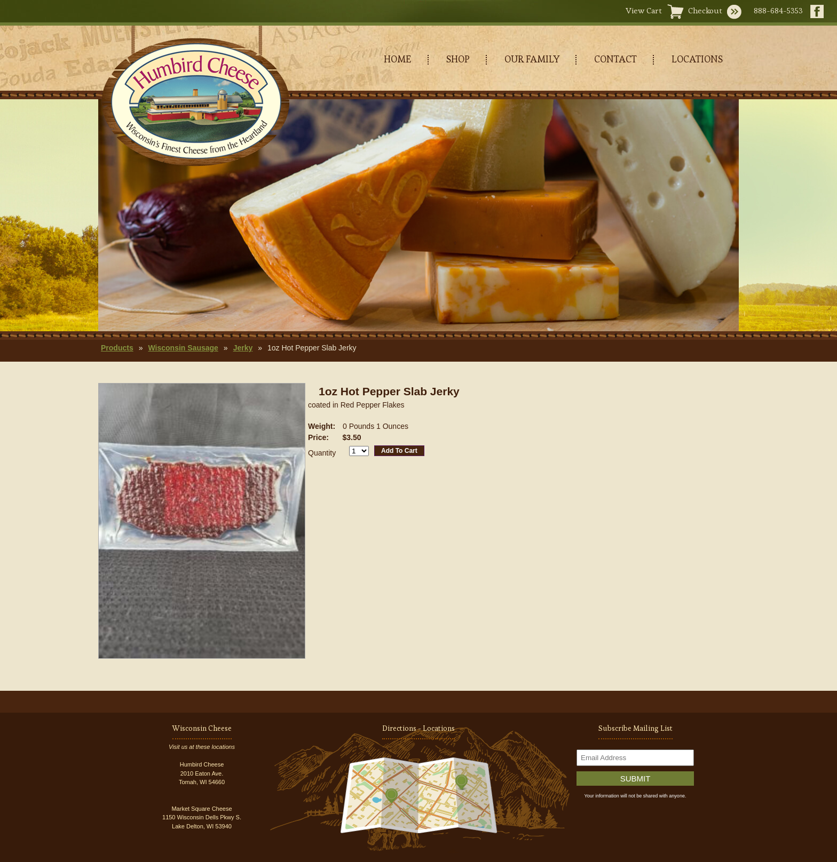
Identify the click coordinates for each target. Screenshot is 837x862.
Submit (635, 778)
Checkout (705, 10)
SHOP (458, 59)
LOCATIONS (697, 59)
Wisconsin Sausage (183, 348)
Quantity (322, 453)
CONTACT (615, 59)
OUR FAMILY (531, 59)
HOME (398, 59)
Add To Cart (399, 450)
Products (117, 348)
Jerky (243, 348)
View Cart (644, 10)
